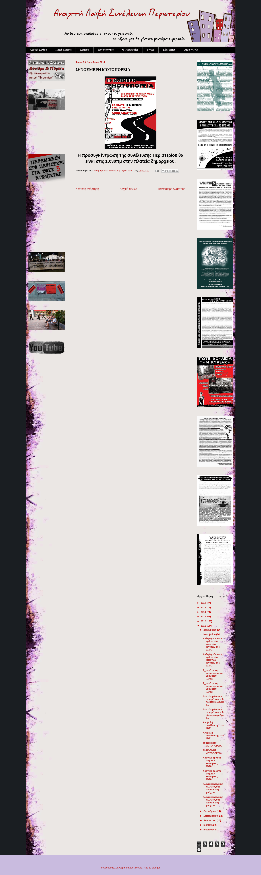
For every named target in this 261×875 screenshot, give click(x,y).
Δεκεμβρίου (210, 629)
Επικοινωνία (191, 50)
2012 (204, 621)
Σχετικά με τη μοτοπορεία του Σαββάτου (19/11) (213, 674)
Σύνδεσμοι (169, 50)
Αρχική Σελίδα (38, 50)
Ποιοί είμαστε (63, 50)
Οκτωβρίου (210, 811)
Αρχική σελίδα (128, 188)
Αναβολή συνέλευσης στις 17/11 (213, 725)
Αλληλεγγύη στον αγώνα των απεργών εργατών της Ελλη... (212, 644)
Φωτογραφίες (130, 50)
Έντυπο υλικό (106, 50)
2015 (204, 607)
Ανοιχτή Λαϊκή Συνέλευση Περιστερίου (114, 170)
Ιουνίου (208, 829)
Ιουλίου (208, 825)
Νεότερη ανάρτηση (87, 188)
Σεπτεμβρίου (211, 815)
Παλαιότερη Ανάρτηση (171, 188)
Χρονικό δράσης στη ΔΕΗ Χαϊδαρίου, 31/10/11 (212, 762)
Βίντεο (150, 50)
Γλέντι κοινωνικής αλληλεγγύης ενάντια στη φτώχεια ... (213, 788)
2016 (204, 602)
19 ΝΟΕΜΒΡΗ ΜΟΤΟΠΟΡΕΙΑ (212, 744)
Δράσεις (84, 50)
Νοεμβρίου (210, 634)
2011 (204, 625)
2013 (204, 616)
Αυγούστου (210, 820)
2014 (204, 612)
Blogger (156, 867)
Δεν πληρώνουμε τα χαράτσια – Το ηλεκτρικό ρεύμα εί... (213, 700)
